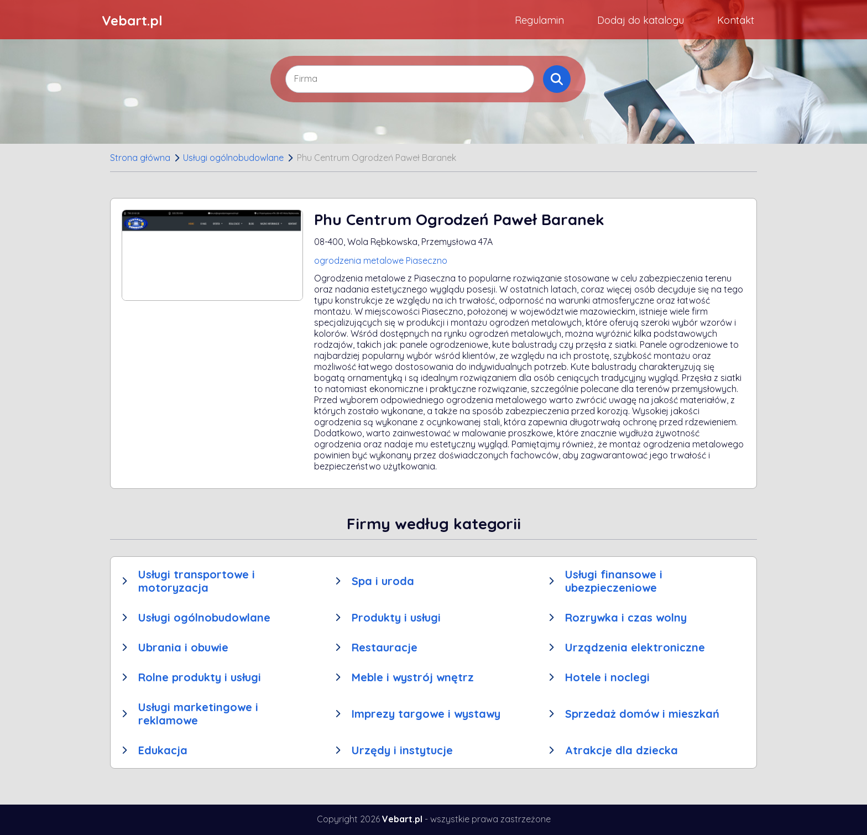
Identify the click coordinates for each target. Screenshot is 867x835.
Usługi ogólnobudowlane (233, 157)
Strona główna (140, 157)
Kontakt (735, 20)
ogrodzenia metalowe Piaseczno (380, 260)
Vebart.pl (132, 20)
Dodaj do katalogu (640, 20)
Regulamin (539, 20)
